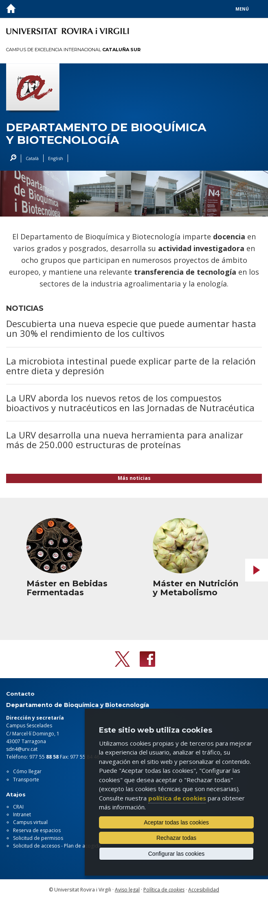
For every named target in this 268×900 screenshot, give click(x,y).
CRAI (18, 806)
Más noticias (134, 478)
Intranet (22, 814)
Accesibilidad (203, 889)
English (55, 158)
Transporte (26, 779)
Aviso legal (127, 889)
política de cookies (177, 798)
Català (32, 158)
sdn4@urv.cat (21, 749)
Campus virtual (30, 822)
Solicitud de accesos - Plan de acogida (57, 845)
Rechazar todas (176, 838)
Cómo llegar (27, 771)
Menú (242, 9)
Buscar (11, 158)
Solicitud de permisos (38, 838)
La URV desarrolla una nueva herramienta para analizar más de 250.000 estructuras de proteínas (124, 440)
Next (256, 570)
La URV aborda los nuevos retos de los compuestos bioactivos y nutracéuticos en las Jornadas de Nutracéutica (130, 403)
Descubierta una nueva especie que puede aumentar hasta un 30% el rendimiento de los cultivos (131, 328)
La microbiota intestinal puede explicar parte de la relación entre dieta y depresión (131, 366)
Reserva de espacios (37, 830)
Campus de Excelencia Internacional (73, 49)
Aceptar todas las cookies (176, 822)
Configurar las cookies (176, 853)
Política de (164, 889)
